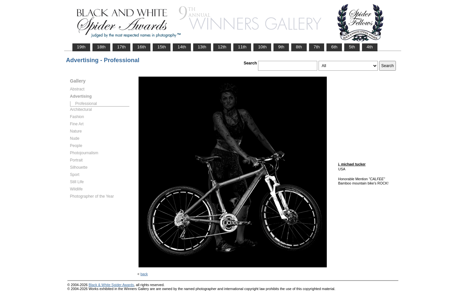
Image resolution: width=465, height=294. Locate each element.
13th (202, 46)
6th (334, 46)
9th (281, 46)
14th (182, 46)
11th (242, 46)
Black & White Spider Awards (111, 285)
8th (299, 46)
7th (316, 46)
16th (141, 46)
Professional (86, 103)
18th (101, 46)
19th (81, 46)
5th (352, 46)
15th (161, 46)
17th (121, 46)
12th (222, 46)
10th (262, 46)
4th (369, 46)
